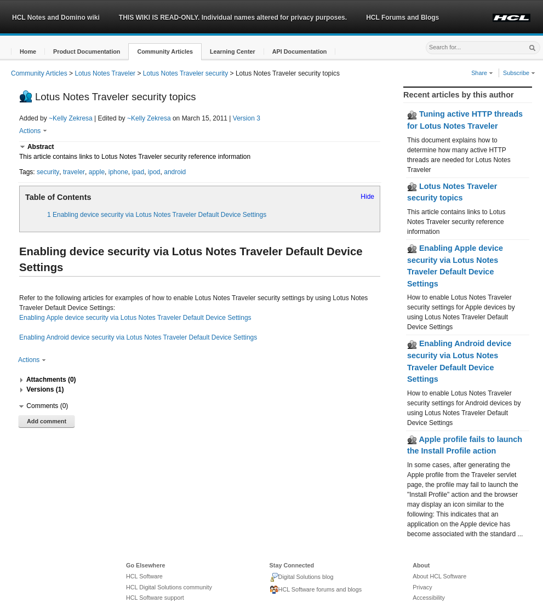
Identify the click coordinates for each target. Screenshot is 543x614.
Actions (33, 131)
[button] (28, 51)
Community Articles (39, 73)
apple (97, 172)
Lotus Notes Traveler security (185, 73)
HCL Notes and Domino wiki (56, 17)
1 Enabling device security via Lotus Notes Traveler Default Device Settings (156, 215)
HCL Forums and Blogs (402, 17)
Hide (367, 196)
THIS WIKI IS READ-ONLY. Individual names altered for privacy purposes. (233, 17)
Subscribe (519, 73)
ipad (138, 172)
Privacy (422, 587)
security (48, 172)
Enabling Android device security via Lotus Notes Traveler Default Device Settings (138, 337)
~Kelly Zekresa (71, 118)
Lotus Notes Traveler (105, 73)
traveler (74, 172)
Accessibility (429, 597)
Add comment (46, 421)
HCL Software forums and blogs (316, 590)
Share (482, 73)
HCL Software (144, 576)
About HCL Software (439, 576)
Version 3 (246, 118)
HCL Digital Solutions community (169, 587)
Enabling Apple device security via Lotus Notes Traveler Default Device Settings (135, 318)
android (175, 172)
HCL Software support (155, 597)
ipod (154, 172)
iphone (118, 172)
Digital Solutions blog (302, 577)
